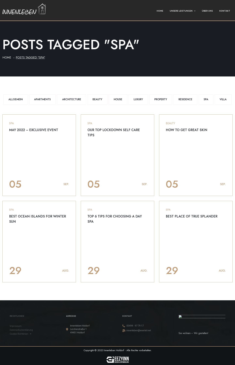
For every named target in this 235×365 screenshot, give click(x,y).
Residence (185, 99)
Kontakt (224, 11)
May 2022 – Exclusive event (33, 130)
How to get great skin (186, 130)
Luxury (138, 99)
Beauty (97, 99)
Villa (223, 99)
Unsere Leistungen (182, 11)
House (118, 99)
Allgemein (15, 99)
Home (160, 11)
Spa (206, 99)
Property (160, 99)
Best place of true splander (191, 216)
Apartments (42, 99)
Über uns (207, 11)
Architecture (71, 99)
